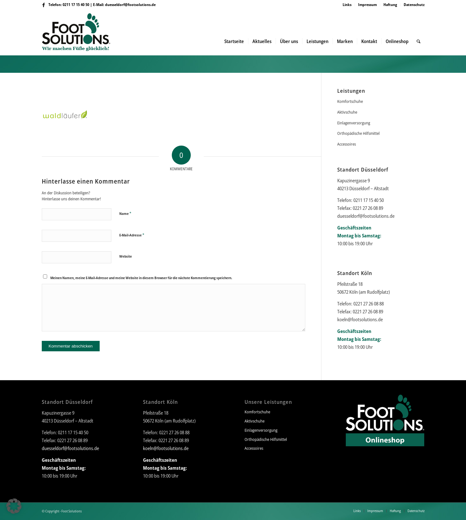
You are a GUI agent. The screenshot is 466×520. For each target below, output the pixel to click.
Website (125, 256)
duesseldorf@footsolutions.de (130, 4)
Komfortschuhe (350, 101)
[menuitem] (347, 4)
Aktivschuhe (347, 112)
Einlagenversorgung (353, 123)
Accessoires (346, 144)
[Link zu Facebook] (43, 4)
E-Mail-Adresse (131, 235)
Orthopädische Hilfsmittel (358, 133)
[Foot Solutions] (81, 41)
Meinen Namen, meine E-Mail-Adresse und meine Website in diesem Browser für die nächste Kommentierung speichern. (141, 277)
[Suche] (419, 41)
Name (125, 213)
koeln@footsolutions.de (360, 319)
